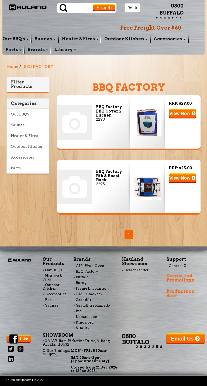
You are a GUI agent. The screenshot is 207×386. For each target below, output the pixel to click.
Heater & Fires (80, 38)
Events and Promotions (180, 278)
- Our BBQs (52, 270)
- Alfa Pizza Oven (88, 266)
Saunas (45, 38)
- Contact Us (177, 266)
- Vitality (81, 328)
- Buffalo (81, 277)
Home (12, 66)
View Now (182, 113)
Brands (37, 49)
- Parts (48, 300)
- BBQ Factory (85, 271)
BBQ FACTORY (38, 66)
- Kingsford (83, 322)
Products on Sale (180, 293)
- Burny (80, 283)
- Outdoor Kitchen (51, 286)
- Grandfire (83, 300)
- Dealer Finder (135, 270)
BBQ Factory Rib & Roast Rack (109, 175)
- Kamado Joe (85, 317)
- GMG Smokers (87, 294)
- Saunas (50, 305)
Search (104, 7)
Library (65, 49)
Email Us (185, 339)
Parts (13, 49)
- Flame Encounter (89, 288)
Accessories (170, 38)
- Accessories (55, 294)
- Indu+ (79, 311)
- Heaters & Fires (52, 277)
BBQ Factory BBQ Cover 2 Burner (109, 111)
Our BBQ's (15, 38)
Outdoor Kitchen (126, 38)
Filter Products (21, 84)
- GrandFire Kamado (91, 305)
